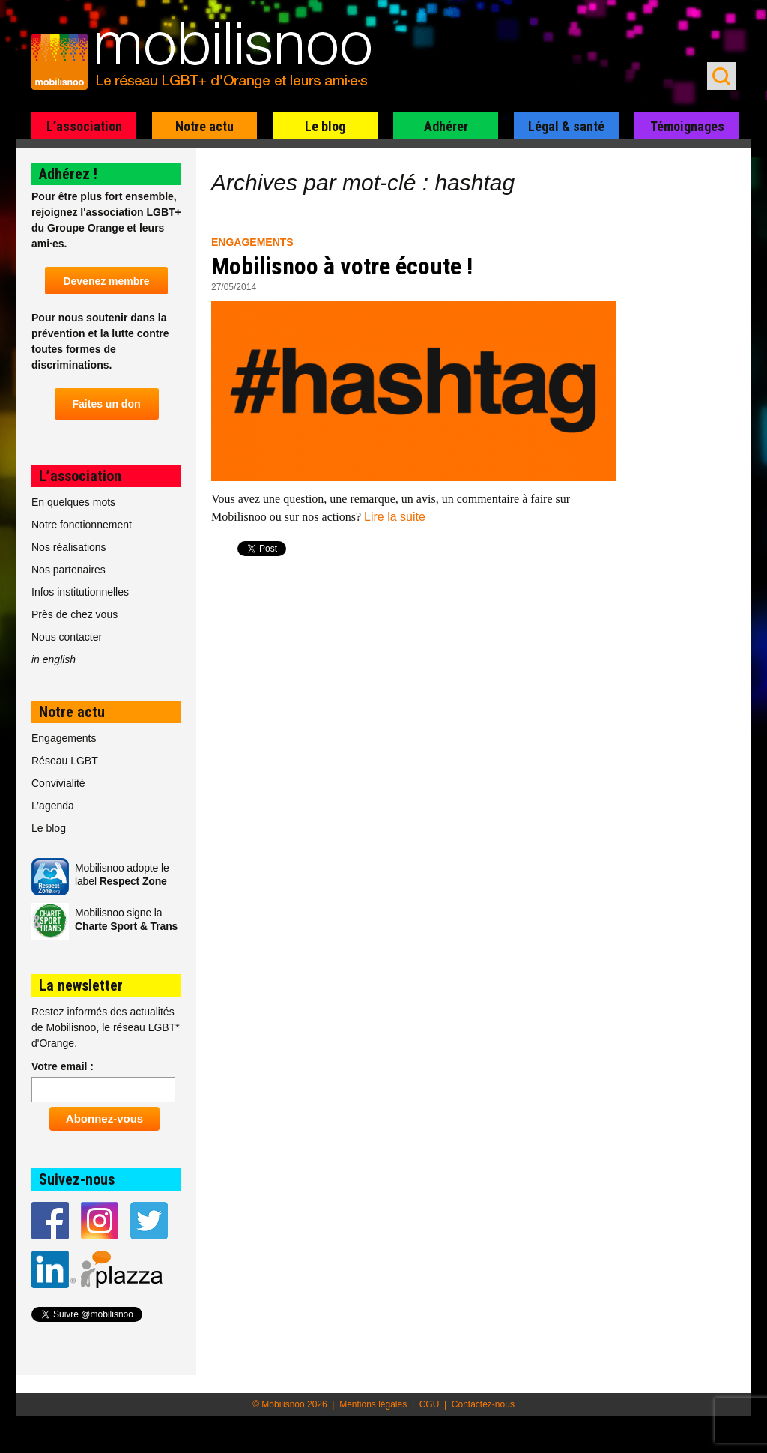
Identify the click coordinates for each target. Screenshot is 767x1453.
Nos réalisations (68, 547)
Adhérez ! (68, 174)
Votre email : (62, 1066)
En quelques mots (73, 502)
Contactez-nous (483, 1404)
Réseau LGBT (64, 761)
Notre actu (204, 126)
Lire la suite (394, 516)
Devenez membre (106, 281)
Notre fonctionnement (81, 525)
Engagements (252, 242)
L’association (84, 126)
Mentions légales (373, 1404)
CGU (429, 1404)
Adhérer (446, 126)
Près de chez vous (74, 614)
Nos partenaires (68, 570)
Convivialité (58, 783)
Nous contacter (66, 637)
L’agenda (52, 806)
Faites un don (107, 404)
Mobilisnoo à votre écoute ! (342, 266)
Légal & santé (566, 126)
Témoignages (687, 126)
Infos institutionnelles (80, 592)
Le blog (325, 126)
